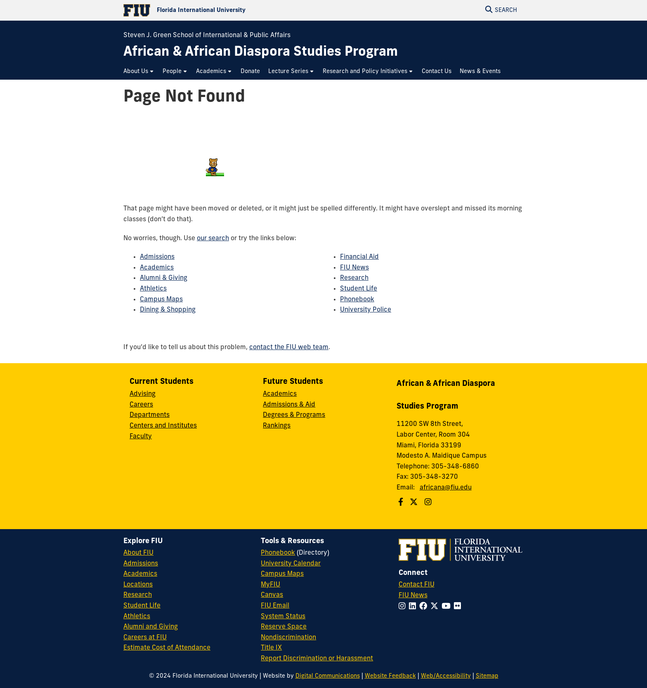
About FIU (138, 553)
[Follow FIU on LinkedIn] (414, 607)
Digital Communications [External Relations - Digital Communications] (327, 676)
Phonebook (357, 299)
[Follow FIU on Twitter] (436, 607)
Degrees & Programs (294, 415)
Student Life (358, 289)
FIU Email (275, 606)
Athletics (153, 289)
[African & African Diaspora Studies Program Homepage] (260, 52)
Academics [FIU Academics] (140, 574)
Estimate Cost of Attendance (166, 648)
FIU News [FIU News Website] (413, 595)
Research (354, 278)
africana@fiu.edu (446, 488)
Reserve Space (284, 627)
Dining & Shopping (168, 310)
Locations (138, 585)
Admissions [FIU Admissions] (140, 563)
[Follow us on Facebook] (402, 502)
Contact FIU (416, 585)
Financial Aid (359, 257)
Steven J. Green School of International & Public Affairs (206, 35)
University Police (365, 310)
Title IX (271, 648)
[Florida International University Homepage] (223, 10)
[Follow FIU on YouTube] (448, 607)
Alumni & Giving (163, 278)
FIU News (354, 268)
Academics (157, 268)
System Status (283, 616)
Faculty (141, 436)
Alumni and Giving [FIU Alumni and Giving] (150, 627)
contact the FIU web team (288, 347)
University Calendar (291, 563)
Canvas (272, 595)
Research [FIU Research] (137, 595)
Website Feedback (390, 676)
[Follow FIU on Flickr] (459, 607)
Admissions (157, 257)
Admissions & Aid (289, 405)
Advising (143, 394)
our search (213, 238)
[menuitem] (138, 72)
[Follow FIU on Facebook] (424, 607)
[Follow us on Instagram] (429, 502)
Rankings (276, 426)
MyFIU (270, 585)
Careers (141, 405)
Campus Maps (161, 299)
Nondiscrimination (288, 637)
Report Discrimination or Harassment (317, 658)
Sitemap (487, 676)
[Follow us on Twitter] (414, 502)
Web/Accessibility (446, 676)
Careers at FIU (145, 637)
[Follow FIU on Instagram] (404, 607)
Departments (150, 415)
